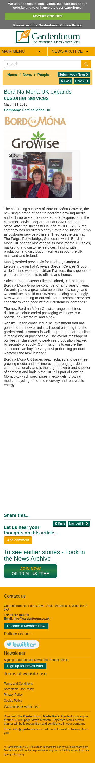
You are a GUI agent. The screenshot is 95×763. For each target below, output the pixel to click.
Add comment (18, 540)
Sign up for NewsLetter (25, 666)
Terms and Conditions (18, 683)
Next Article (78, 524)
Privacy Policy (13, 694)
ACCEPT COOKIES (47, 16)
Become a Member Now (26, 626)
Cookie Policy (13, 700)
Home (12, 75)
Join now (30, 568)
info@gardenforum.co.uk (31, 618)
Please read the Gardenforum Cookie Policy (47, 25)
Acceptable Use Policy (19, 689)
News (27, 75)
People (43, 75)
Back (65, 81)
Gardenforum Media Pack (41, 716)
